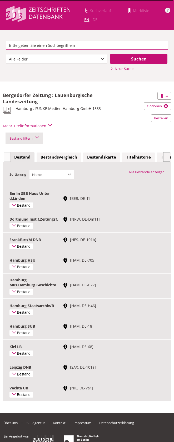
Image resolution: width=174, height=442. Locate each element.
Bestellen (161, 118)
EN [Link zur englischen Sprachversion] (86, 19)
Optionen (157, 106)
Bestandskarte (101, 157)
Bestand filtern (24, 138)
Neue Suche (121, 68)
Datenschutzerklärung (116, 422)
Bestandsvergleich (59, 157)
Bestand (22, 157)
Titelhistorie (138, 157)
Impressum (82, 422)
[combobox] (56, 59)
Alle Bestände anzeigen (147, 172)
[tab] (22, 157)
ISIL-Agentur (35, 422)
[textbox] (87, 45)
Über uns (10, 422)
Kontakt (59, 422)
